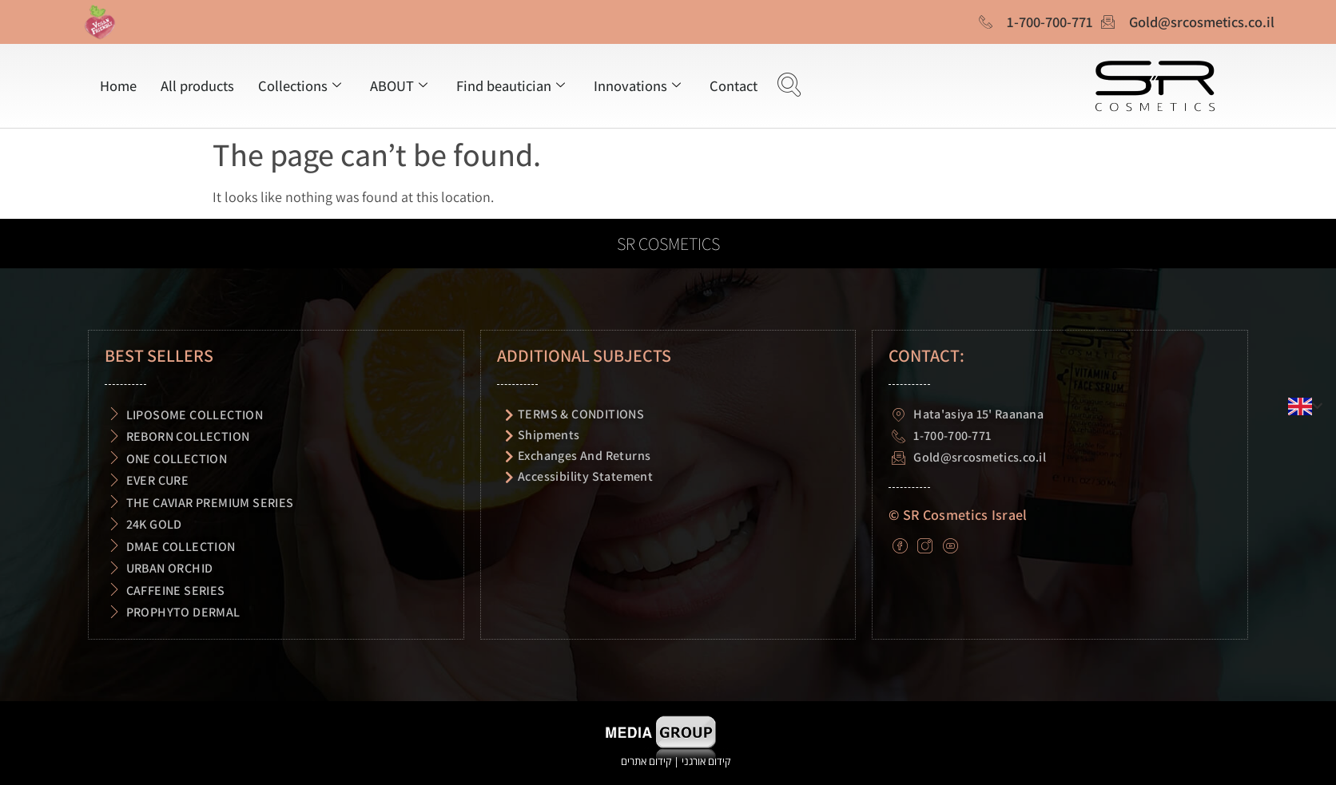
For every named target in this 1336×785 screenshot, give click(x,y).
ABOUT (398, 85)
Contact (733, 85)
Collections (299, 85)
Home (118, 85)
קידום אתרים (646, 761)
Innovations (637, 85)
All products (197, 85)
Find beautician (510, 85)
